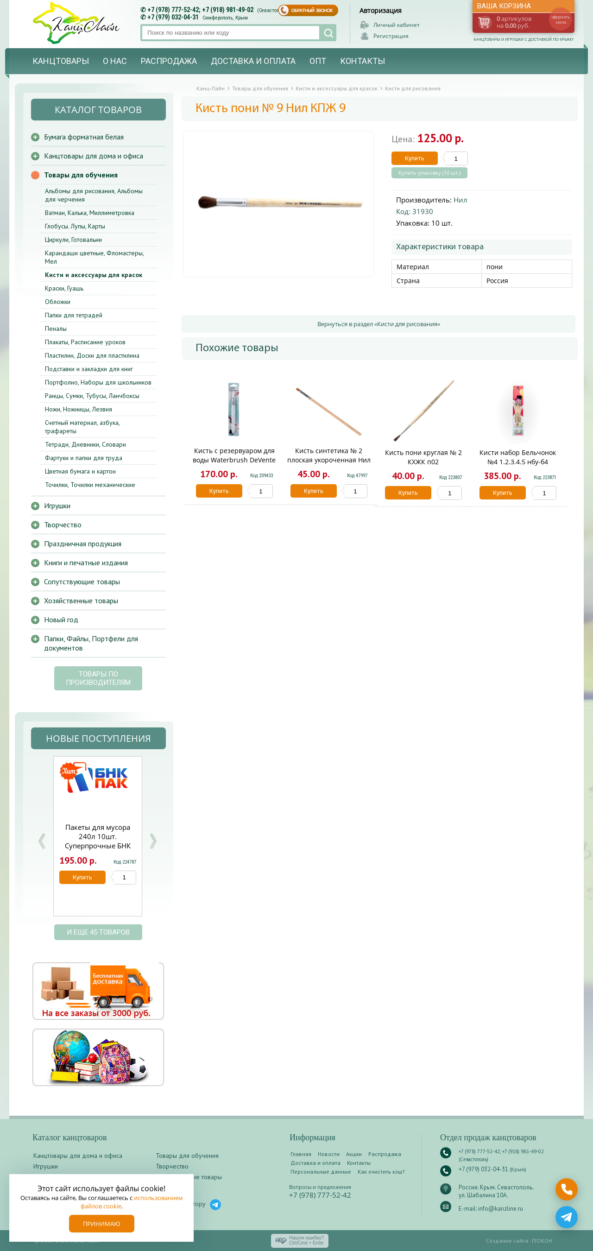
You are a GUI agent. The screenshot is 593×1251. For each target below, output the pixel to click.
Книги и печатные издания (86, 562)
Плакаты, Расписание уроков (85, 342)
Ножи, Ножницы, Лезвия (78, 409)
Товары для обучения (81, 174)
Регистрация (391, 36)
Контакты (362, 61)
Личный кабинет (396, 25)
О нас (115, 61)
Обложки (57, 301)
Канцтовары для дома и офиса (93, 155)
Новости (329, 1153)
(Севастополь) (273, 10)
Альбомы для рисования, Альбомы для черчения (94, 195)
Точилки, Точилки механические (90, 484)
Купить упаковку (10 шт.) (429, 173)
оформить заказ (560, 19)
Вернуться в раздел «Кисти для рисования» (378, 324)
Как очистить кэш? (381, 1171)
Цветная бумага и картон (80, 471)
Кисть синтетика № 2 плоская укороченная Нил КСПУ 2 (329, 460)
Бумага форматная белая (84, 136)
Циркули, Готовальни (73, 239)
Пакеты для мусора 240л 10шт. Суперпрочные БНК (98, 836)
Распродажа (169, 61)
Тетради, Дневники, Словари (85, 444)
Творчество (63, 524)
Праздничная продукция (82, 543)
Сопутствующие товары (82, 581)
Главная (300, 1153)
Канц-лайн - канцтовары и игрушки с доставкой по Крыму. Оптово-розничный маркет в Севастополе (77, 23)
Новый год (61, 619)
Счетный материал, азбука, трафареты (82, 426)
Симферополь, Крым (225, 18)
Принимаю (101, 1223)
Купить (414, 158)
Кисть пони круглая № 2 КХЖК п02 (423, 457)
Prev (42, 841)
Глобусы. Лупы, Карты (75, 226)
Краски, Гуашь (64, 288)
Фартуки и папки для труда (83, 458)
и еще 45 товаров (98, 932)
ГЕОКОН (542, 1240)
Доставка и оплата (253, 61)
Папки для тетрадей (73, 315)
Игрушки (57, 505)
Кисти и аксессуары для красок (93, 275)
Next (153, 841)
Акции (354, 1153)
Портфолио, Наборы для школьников (98, 382)
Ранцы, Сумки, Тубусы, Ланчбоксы (92, 396)
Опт (317, 61)
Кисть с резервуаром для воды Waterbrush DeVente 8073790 (234, 460)
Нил (460, 199)
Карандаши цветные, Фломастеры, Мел (94, 257)
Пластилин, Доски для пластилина (92, 355)
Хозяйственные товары (81, 600)
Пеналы (56, 328)
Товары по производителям (98, 678)
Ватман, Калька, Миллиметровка (89, 212)
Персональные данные (320, 1171)
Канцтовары (60, 61)
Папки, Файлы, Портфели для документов (91, 643)
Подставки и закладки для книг (89, 369)
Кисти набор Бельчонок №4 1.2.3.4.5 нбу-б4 (517, 457)
